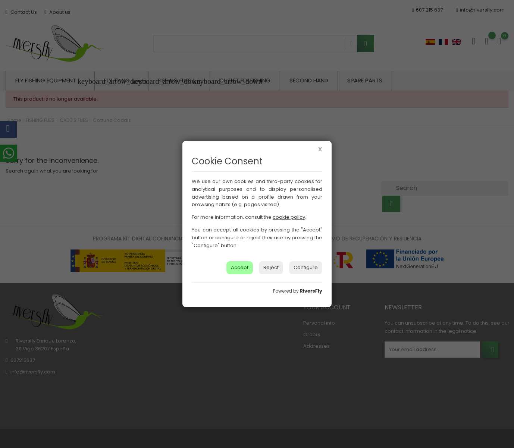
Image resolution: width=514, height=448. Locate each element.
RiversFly (311, 290)
